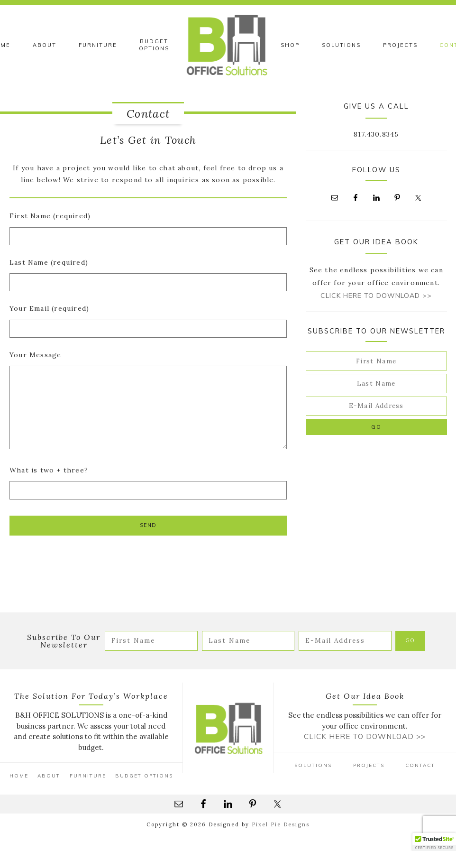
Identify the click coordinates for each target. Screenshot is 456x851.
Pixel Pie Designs (281, 824)
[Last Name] (376, 383)
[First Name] (376, 361)
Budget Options (144, 776)
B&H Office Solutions (228, 45)
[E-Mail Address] (376, 406)
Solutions (313, 765)
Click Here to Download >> (376, 295)
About (48, 776)
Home (18, 776)
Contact (420, 765)
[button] (434, 842)
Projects (368, 765)
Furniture (88, 776)
